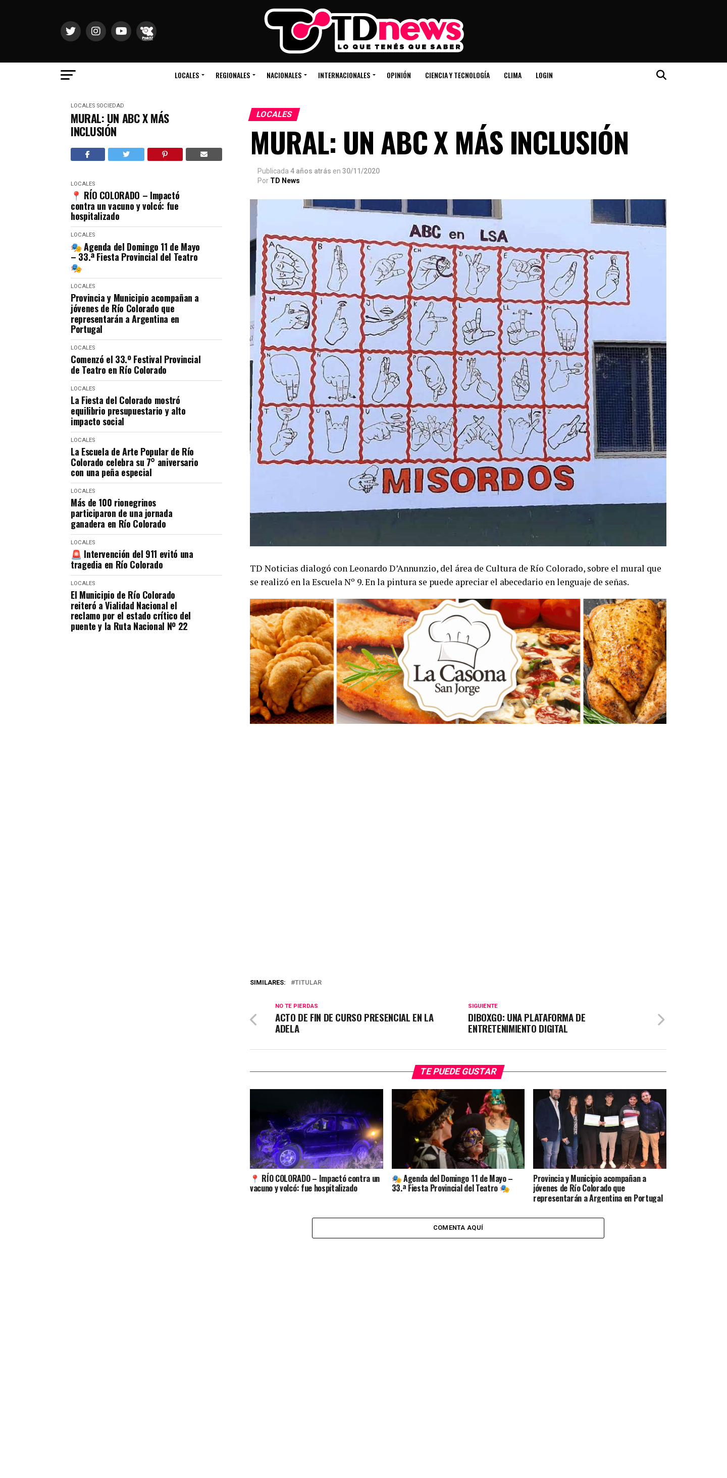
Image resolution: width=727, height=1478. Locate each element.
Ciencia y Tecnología (457, 75)
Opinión (399, 75)
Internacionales (344, 75)
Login (544, 75)
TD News (285, 181)
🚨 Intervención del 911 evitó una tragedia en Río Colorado (132, 559)
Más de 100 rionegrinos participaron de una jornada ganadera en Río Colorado (121, 513)
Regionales (233, 75)
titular (308, 983)
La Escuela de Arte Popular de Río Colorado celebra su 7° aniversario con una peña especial (134, 462)
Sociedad (110, 105)
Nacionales (284, 75)
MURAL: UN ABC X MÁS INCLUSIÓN (120, 125)
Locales (187, 75)
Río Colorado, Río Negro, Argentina (615, 45)
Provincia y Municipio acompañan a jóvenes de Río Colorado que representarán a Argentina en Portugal (135, 313)
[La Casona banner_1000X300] (458, 721)
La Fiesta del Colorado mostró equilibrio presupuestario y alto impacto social (128, 410)
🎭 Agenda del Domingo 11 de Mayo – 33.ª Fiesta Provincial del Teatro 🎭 (135, 257)
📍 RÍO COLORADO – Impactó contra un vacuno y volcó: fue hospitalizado (125, 205)
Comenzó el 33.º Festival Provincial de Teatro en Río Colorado (135, 364)
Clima (513, 75)
